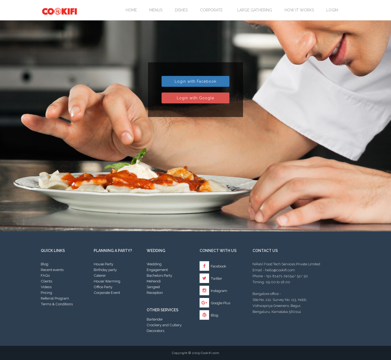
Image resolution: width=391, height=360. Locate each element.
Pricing (46, 292)
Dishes (181, 10)
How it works (299, 10)
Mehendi (154, 281)
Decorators (155, 330)
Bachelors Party (159, 275)
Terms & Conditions (57, 304)
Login (332, 10)
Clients (46, 281)
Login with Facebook (195, 81)
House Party (103, 264)
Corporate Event (107, 292)
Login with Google (195, 98)
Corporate (212, 10)
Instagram (213, 290)
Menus (155, 10)
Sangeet (153, 287)
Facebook (213, 266)
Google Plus (215, 303)
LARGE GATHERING (254, 10)
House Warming (107, 281)
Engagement (157, 269)
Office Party (103, 287)
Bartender (155, 319)
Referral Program (55, 298)
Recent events (52, 269)
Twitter (211, 278)
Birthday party (105, 269)
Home (131, 10)
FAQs (45, 275)
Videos (46, 287)
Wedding (154, 264)
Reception (155, 292)
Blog (44, 264)
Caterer (100, 275)
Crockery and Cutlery (164, 325)
